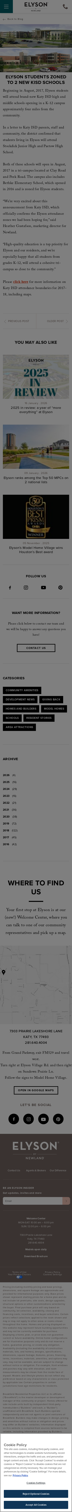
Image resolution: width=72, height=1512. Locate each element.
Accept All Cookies (36, 1505)
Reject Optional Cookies (36, 1494)
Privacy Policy (20, 1476)
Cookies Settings (35, 1483)
